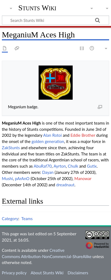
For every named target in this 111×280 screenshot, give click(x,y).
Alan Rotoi (52, 135)
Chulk (73, 166)
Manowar (82, 178)
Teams (27, 218)
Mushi (7, 178)
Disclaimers (78, 272)
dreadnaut (65, 184)
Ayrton (59, 166)
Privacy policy (14, 272)
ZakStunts (11, 147)
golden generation (48, 141)
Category (10, 218)
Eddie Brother (82, 135)
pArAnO (22, 178)
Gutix (92, 166)
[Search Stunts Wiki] (55, 20)
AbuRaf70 (42, 166)
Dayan (47, 172)
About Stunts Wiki (47, 272)
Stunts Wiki (37, 8)
